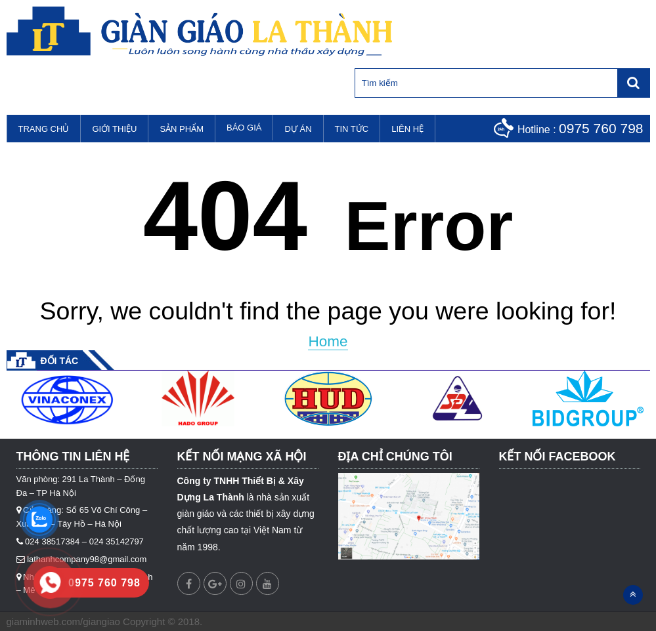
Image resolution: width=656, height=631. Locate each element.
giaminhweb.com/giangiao (63, 621)
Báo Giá (244, 127)
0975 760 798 (601, 128)
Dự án (297, 129)
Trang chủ (44, 129)
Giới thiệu (114, 129)
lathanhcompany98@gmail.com (86, 559)
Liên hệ (407, 129)
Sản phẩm (182, 129)
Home (327, 341)
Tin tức (352, 129)
